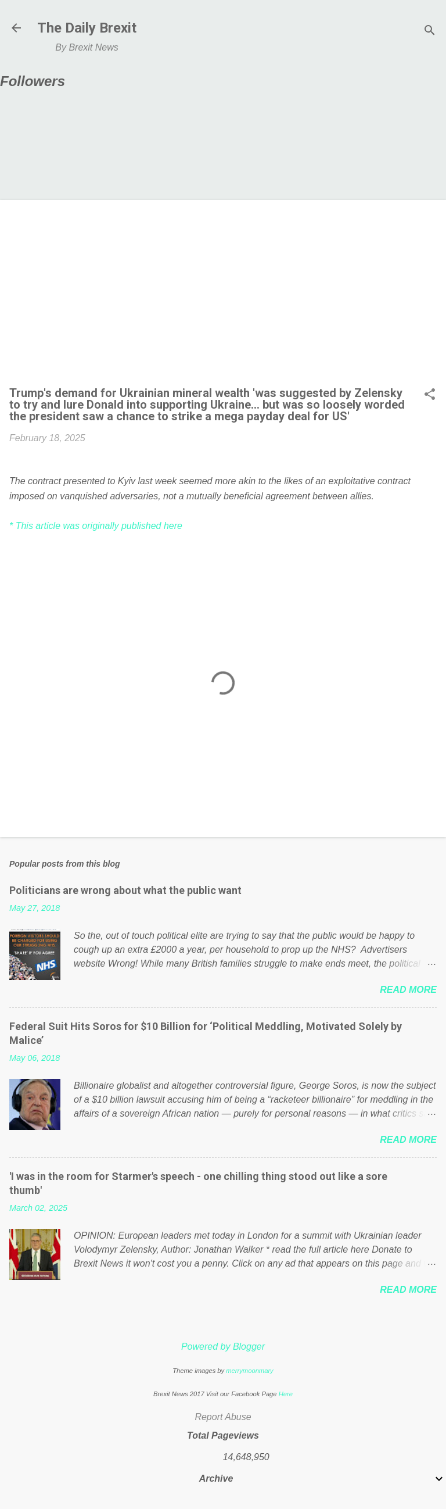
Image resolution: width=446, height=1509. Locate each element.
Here (286, 1393)
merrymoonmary (249, 1370)
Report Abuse (223, 1417)
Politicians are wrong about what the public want (125, 890)
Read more (408, 990)
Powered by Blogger (223, 1346)
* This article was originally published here (95, 526)
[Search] (430, 31)
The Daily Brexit (86, 28)
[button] (430, 395)
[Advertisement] (223, 296)
